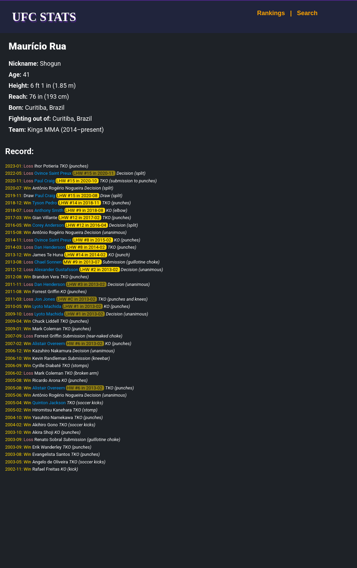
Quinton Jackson (49, 402)
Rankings (265, 13)
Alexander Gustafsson (56, 269)
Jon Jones (44, 299)
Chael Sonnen (48, 262)
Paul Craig (44, 180)
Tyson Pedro (44, 202)
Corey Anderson (48, 225)
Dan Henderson (49, 247)
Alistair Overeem (48, 343)
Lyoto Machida (46, 306)
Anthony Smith (49, 210)
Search (301, 13)
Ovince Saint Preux (52, 173)
